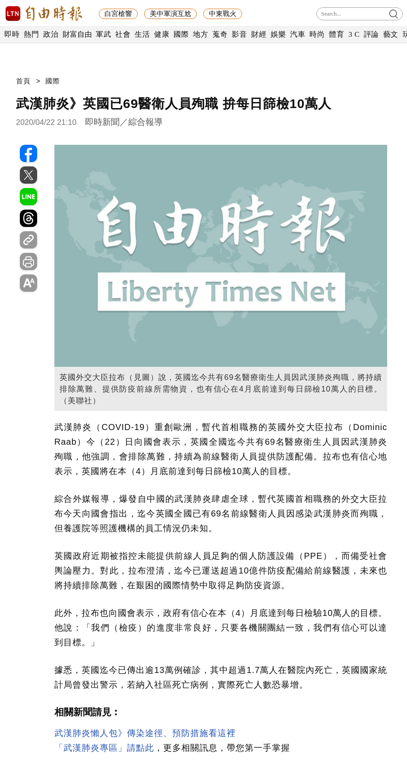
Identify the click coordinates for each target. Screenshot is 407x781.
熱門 (31, 34)
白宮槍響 (118, 13)
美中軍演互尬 (170, 13)
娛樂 (278, 34)
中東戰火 (223, 13)
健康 (161, 34)
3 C (354, 34)
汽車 (297, 34)
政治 (50, 34)
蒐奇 (219, 34)
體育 (336, 34)
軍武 (103, 34)
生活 (142, 34)
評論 (371, 34)
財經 (258, 34)
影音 (239, 34)
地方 (200, 34)
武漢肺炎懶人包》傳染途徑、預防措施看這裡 (145, 733)
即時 (11, 34)
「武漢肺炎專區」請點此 (104, 747)
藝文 (390, 34)
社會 (122, 34)
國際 (181, 34)
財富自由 (77, 34)
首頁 (23, 81)
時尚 (317, 34)
